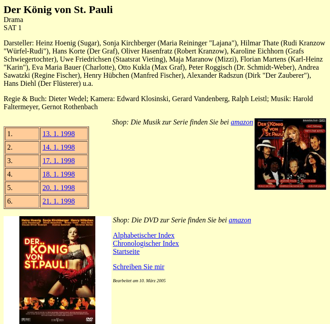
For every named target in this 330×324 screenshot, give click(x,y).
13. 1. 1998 (58, 134)
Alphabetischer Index (143, 235)
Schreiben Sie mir (139, 267)
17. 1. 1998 (58, 160)
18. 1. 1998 (58, 174)
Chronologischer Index (146, 243)
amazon (242, 122)
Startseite (126, 251)
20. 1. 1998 (58, 187)
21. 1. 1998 (58, 201)
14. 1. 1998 (58, 147)
